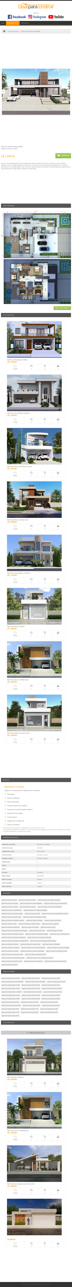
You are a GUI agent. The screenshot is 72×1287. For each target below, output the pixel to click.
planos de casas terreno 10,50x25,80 (12, 981)
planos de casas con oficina (10, 907)
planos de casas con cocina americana (55, 903)
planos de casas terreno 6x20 (51, 1005)
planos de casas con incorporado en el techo (55, 913)
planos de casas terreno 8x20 (29, 1012)
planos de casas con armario (27, 900)
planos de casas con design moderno (12, 934)
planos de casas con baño (54, 930)
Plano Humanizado (13, 802)
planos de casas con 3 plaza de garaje (37, 934)
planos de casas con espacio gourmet (49, 900)
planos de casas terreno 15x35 (31, 995)
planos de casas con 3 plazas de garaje (35, 910)
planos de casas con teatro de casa (56, 951)
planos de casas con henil (32, 913)
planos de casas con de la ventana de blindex (39, 958)
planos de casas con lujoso (9, 964)
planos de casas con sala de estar (30, 944)
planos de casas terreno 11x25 (56, 981)
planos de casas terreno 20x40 (31, 998)
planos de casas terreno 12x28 (51, 985)
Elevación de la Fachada (15, 813)
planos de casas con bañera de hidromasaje (14, 930)
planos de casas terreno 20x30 (11, 998)
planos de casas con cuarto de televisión (49, 907)
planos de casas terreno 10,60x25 (35, 981)
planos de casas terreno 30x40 (51, 998)
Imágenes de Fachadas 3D (15, 821)
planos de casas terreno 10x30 (51, 978)
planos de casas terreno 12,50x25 (52, 988)
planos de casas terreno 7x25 (10, 1012)
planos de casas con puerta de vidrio (12, 954)
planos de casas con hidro (37, 930)
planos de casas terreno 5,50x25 (11, 1005)
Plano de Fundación (13, 825)
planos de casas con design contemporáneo (43, 941)
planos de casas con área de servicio (55, 961)
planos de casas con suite (9, 900)
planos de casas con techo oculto (11, 917)
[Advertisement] (36, 51)
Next (69, 92)
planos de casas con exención (10, 947)
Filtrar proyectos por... (36, 1033)
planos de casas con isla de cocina (12, 961)
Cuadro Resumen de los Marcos (17, 805)
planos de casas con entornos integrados (14, 937)
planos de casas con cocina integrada (31, 903)
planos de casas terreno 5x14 (10, 1002)
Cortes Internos (12, 817)
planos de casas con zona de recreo (29, 924)
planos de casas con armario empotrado (32, 951)
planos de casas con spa (48, 927)
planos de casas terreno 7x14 (29, 1009)
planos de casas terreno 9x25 (10, 1015)
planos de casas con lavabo (10, 903)
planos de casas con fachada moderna (13, 920)
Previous (3, 92)
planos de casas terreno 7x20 (49, 1009)
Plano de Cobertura (13, 798)
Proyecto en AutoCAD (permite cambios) (19, 809)
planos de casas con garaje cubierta (12, 913)
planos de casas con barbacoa (10, 927)
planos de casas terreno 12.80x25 (11, 992)
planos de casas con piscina (50, 924)
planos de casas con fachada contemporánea (15, 941)
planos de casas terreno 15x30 (11, 995)
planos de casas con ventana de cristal (13, 958)
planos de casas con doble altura (59, 934)
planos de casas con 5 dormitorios (12, 910)
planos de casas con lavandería (33, 961)
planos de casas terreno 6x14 (31, 1005)
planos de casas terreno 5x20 (29, 1002)
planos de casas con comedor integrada (39, 937)
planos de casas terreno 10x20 (11, 978)
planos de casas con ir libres (10, 944)
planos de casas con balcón (34, 920)
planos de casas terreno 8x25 (49, 1012)
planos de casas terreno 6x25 (10, 1009)
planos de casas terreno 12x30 (11, 988)
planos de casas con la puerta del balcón (33, 947)
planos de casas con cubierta (30, 927)
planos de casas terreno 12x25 (31, 985)
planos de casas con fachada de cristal (34, 917)
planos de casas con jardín (28, 907)
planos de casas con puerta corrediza (58, 947)
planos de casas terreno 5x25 (49, 1002)
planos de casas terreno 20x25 (51, 995)
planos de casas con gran (9, 924)
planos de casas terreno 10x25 (31, 978)
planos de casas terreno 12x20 (11, 985)
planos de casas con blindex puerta (35, 954)
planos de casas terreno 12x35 (31, 988)
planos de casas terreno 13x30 (33, 992)
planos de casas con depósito (51, 944)
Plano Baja (10, 794)
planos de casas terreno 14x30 (53, 992)
